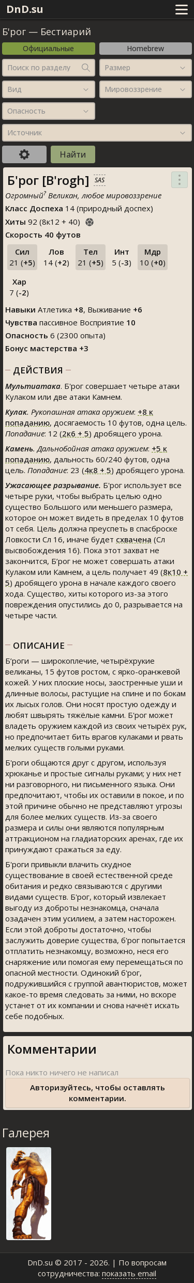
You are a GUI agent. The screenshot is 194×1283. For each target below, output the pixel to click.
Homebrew (145, 48)
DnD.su (24, 9)
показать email (129, 1273)
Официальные (48, 48)
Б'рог (14, 31)
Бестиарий (65, 31)
